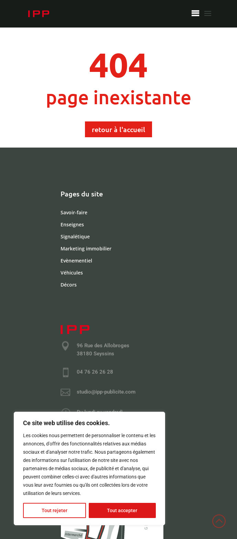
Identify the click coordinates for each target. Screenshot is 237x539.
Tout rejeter (54, 510)
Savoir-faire (74, 212)
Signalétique (75, 237)
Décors (69, 284)
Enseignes (72, 225)
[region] (89, 468)
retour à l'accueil (118, 129)
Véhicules (72, 273)
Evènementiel (76, 261)
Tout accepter (122, 510)
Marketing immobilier (86, 249)
